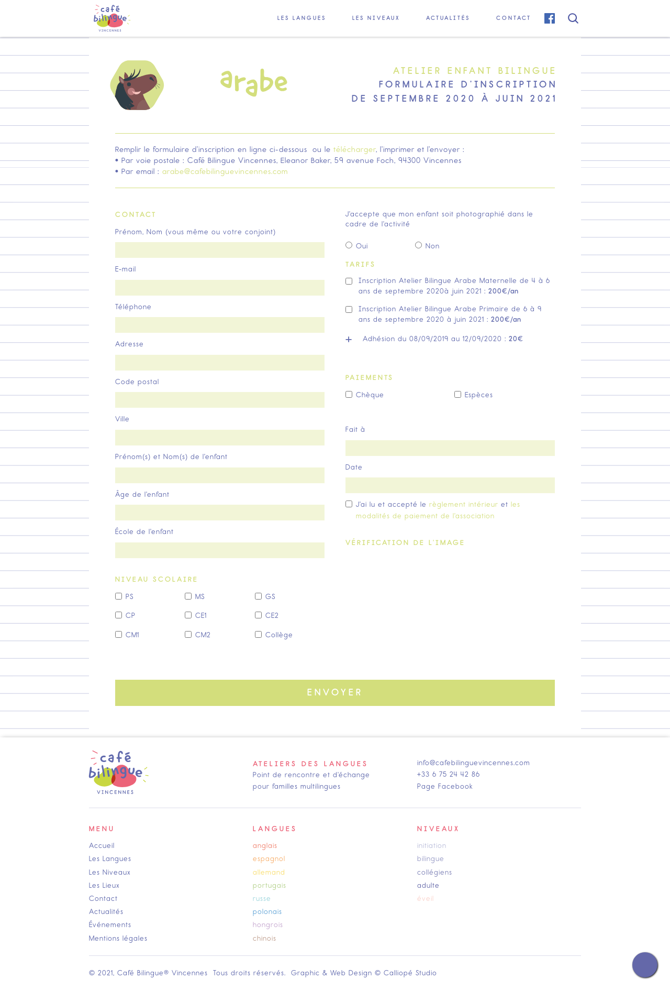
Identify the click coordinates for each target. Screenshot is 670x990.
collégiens (434, 872)
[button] (301, 18)
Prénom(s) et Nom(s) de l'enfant (171, 456)
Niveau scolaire (156, 579)
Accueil (102, 845)
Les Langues (110, 858)
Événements (110, 924)
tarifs (360, 264)
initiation (431, 845)
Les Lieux (104, 885)
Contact (103, 898)
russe (262, 898)
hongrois (268, 924)
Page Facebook (445, 786)
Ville (122, 419)
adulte (428, 885)
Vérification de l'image (405, 542)
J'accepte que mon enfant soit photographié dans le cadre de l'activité (439, 219)
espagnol (269, 858)
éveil (425, 898)
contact (136, 214)
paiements (369, 377)
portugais (269, 885)
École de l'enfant (144, 531)
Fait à (355, 429)
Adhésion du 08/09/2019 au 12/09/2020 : (443, 338)
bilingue (430, 858)
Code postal (137, 381)
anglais (265, 845)
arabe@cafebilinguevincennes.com (225, 171)
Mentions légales (118, 938)
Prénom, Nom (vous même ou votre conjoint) (195, 231)
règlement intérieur (463, 504)
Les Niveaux (110, 872)
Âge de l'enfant (142, 494)
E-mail (125, 269)
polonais (267, 911)
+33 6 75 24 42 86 (448, 774)
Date (354, 467)
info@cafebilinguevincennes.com (473, 762)
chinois (264, 938)
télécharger (354, 149)
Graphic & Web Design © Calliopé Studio (364, 973)
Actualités (106, 911)
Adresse (129, 344)
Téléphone (133, 306)
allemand (269, 872)
